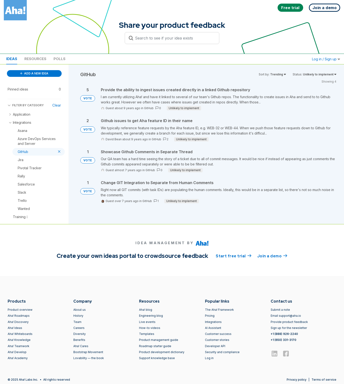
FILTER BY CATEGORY (26, 105)
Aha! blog (145, 309)
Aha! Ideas (15, 328)
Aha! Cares (80, 346)
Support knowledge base (157, 358)
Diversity (79, 334)
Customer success (218, 334)
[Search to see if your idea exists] (174, 38)
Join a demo (272, 255)
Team (77, 322)
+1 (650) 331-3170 (283, 340)
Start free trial (234, 255)
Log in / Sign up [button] (326, 59)
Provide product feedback (289, 322)
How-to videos (149, 328)
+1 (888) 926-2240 (284, 334)
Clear (56, 105)
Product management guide (158, 340)
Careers (79, 328)
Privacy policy (296, 379)
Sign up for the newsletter (289, 328)
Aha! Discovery (18, 322)
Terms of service (324, 379)
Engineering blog (151, 315)
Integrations (213, 322)
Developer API (215, 346)
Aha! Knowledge (19, 340)
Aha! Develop (17, 352)
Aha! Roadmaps (19, 315)
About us (79, 309)
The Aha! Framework (219, 309)
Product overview (20, 309)
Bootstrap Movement (88, 352)
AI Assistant (213, 328)
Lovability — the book (88, 358)
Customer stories (217, 340)
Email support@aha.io (286, 315)
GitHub (149, 108)
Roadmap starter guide (155, 346)
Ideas (11, 58)
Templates (146, 334)
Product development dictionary (161, 352)
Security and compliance (222, 352)
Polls (59, 58)
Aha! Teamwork (18, 346)
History (78, 315)
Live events (147, 322)
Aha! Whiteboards (20, 334)
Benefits (79, 340)
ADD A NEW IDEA (34, 73)
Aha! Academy (18, 358)
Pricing (210, 315)
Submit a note (280, 309)
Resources (35, 58)
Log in (209, 358)
